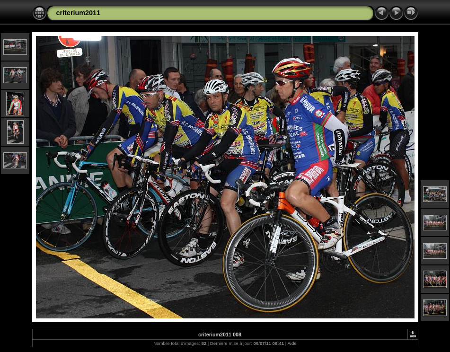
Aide (291, 343)
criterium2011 (78, 13)
